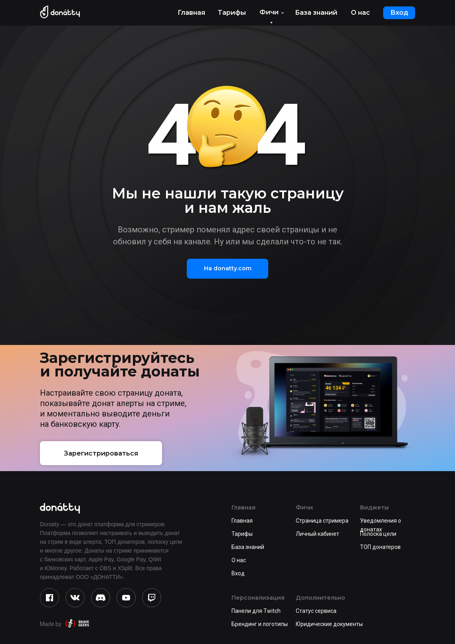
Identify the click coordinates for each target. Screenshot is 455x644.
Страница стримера (322, 520)
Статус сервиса (316, 611)
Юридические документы (329, 624)
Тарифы (232, 12)
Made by (50, 624)
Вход (399, 12)
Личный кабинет (317, 534)
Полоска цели (378, 534)
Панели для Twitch (256, 611)
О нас (360, 12)
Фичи (269, 12)
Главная (191, 12)
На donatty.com (227, 268)
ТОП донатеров (380, 547)
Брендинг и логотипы (259, 624)
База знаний (316, 12)
